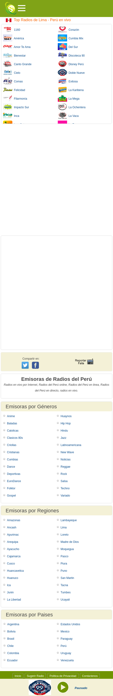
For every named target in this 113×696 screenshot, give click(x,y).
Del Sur (68, 46)
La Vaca (68, 115)
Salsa (64, 481)
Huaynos (66, 416)
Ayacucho (13, 549)
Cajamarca (14, 556)
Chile (10, 646)
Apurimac (13, 534)
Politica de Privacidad (63, 676)
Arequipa (12, 542)
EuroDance (14, 481)
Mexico (65, 631)
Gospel (11, 495)
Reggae (65, 466)
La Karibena (71, 89)
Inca (11, 115)
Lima (64, 527)
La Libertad (14, 599)
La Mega (68, 98)
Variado (65, 495)
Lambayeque (69, 520)
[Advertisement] (56, 179)
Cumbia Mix (70, 37)
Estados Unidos (70, 624)
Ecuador (12, 660)
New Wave (67, 452)
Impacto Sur (16, 106)
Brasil (10, 638)
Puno (64, 570)
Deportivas (13, 474)
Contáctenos (90, 676)
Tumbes (66, 592)
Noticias (66, 459)
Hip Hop (66, 423)
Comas (13, 81)
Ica (9, 585)
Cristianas (13, 452)
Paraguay (66, 638)
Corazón (68, 29)
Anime (11, 416)
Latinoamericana (71, 445)
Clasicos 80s (15, 437)
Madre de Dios (70, 542)
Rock (64, 474)
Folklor (11, 488)
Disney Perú (71, 63)
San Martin (67, 578)
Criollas (11, 445)
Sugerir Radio (35, 676)
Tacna (64, 585)
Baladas (12, 423)
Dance (11, 466)
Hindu (64, 430)
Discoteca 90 (71, 55)
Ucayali (65, 599)
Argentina (13, 624)
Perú (63, 646)
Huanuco (12, 578)
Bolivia (11, 631)
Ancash (11, 527)
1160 (11, 29)
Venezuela (67, 660)
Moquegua (67, 549)
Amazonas (13, 520)
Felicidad (14, 89)
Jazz (63, 437)
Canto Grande (17, 63)
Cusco (11, 563)
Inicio (18, 676)
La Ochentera (72, 106)
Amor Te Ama (17, 46)
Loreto (64, 534)
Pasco (64, 556)
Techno (65, 488)
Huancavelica (15, 570)
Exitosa (68, 81)
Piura (64, 563)
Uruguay (66, 653)
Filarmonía (15, 98)
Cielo (11, 72)
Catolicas (12, 430)
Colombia (13, 653)
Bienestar (14, 55)
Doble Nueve (71, 72)
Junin (10, 592)
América (13, 37)
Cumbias (12, 459)
